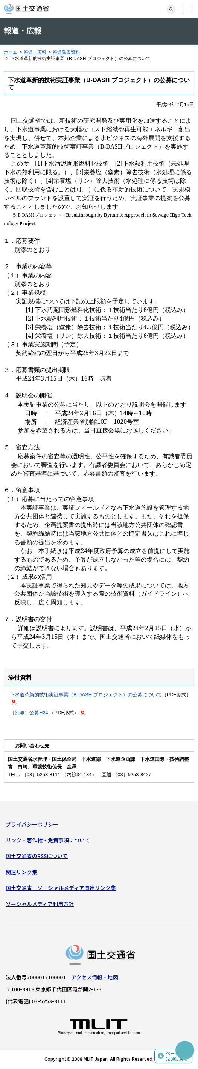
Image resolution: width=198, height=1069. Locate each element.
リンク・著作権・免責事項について (48, 840)
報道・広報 (35, 52)
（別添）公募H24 (29, 712)
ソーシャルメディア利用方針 (40, 904)
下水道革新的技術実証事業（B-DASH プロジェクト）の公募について (86, 694)
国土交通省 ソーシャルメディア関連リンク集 (61, 887)
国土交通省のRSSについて (37, 856)
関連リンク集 (21, 872)
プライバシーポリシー (32, 824)
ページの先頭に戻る (177, 1056)
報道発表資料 (66, 52)
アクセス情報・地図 (94, 977)
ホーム (10, 52)
